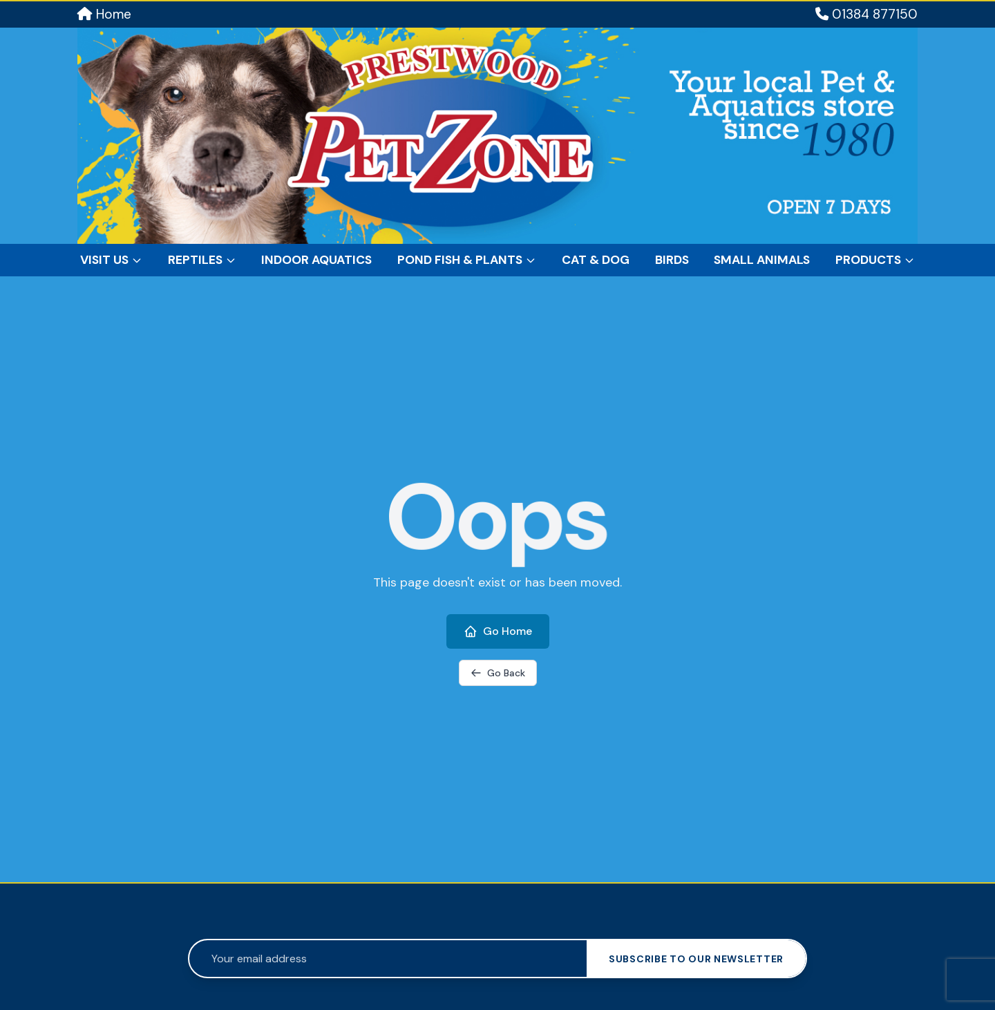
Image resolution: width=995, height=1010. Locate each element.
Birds (672, 259)
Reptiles (202, 259)
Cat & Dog (595, 259)
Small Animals (762, 259)
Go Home (498, 631)
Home (104, 14)
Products (875, 259)
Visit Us (111, 259)
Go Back (498, 673)
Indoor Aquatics (316, 259)
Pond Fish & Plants (466, 259)
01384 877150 (866, 14)
